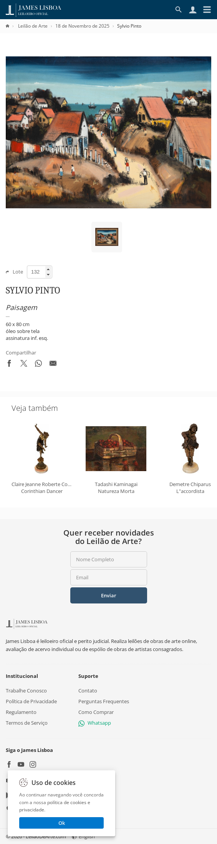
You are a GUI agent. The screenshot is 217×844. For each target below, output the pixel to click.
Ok (61, 822)
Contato (87, 690)
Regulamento (21, 712)
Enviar (108, 595)
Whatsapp (94, 723)
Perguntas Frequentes (103, 701)
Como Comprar (96, 712)
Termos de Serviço (27, 723)
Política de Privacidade (31, 701)
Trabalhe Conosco (26, 690)
